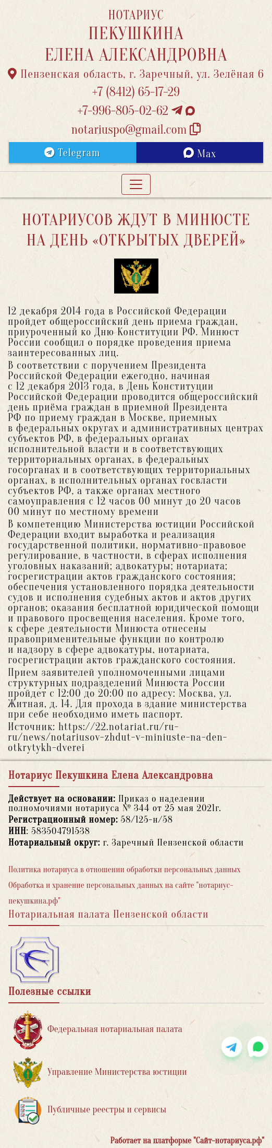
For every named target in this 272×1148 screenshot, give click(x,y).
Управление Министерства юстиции (100, 1072)
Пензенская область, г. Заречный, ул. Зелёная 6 (136, 74)
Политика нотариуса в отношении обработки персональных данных (124, 869)
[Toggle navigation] (136, 184)
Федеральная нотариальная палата (98, 1030)
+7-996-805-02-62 (135, 111)
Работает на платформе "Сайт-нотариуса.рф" (187, 1140)
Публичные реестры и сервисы (90, 1110)
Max (199, 153)
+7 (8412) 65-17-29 (136, 92)
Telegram (72, 153)
